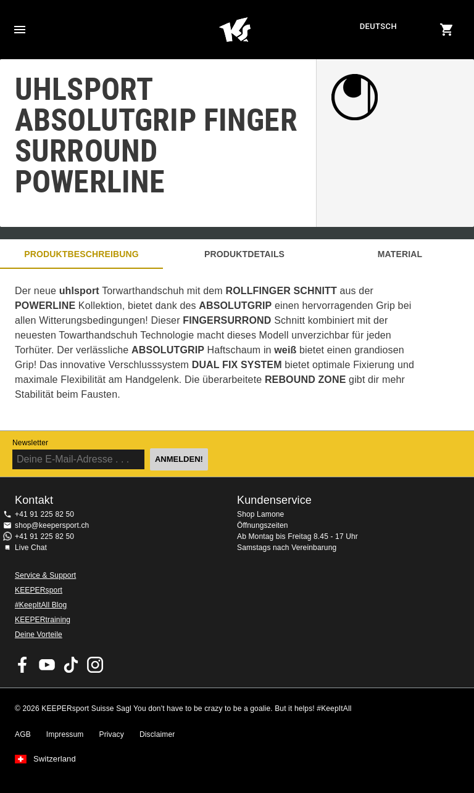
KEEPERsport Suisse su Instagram (95, 665)
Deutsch (378, 26)
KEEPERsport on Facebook (23, 665)
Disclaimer (157, 734)
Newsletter (30, 442)
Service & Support (45, 575)
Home (235, 29)
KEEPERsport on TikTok (71, 665)
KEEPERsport (38, 590)
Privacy (111, 734)
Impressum (65, 734)
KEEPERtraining (42, 619)
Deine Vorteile (38, 634)
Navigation (20, 29)
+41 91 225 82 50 (44, 514)
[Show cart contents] (446, 29)
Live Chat (31, 547)
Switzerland (54, 759)
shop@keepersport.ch (52, 525)
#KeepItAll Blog (41, 605)
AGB (23, 734)
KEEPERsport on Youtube (47, 665)
